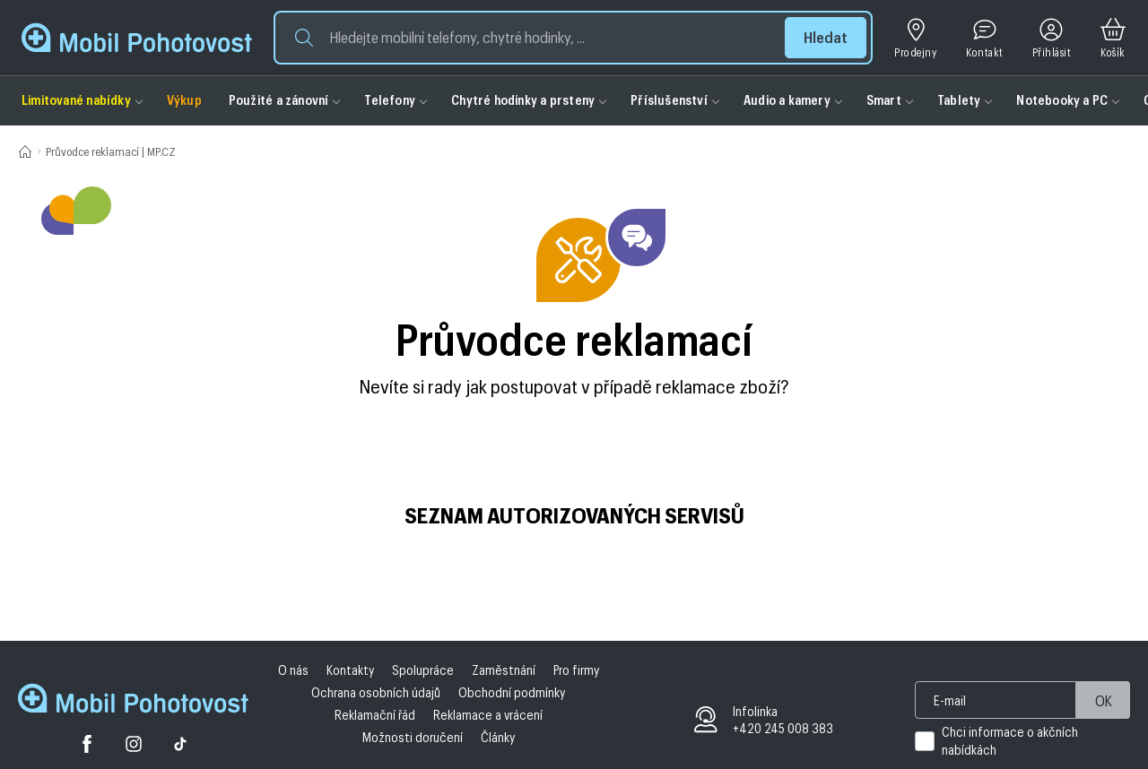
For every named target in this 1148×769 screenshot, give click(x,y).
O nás (293, 670)
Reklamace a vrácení (488, 714)
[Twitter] (133, 746)
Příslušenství (669, 100)
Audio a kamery (787, 100)
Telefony (389, 100)
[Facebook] (87, 746)
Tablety (958, 100)
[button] (573, 38)
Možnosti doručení (412, 737)
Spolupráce (423, 670)
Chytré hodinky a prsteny (523, 100)
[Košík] (1113, 38)
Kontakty (350, 670)
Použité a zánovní (279, 100)
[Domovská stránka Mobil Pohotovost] (133, 700)
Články (498, 737)
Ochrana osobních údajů (375, 692)
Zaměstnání (503, 670)
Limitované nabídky (76, 100)
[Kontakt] (984, 38)
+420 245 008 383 (783, 728)
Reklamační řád (375, 714)
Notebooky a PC (1062, 100)
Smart (883, 100)
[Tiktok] (180, 746)
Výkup (184, 100)
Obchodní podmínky (511, 692)
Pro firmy (576, 670)
